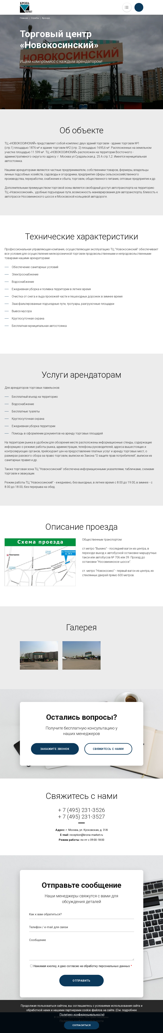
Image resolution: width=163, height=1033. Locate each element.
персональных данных (114, 966)
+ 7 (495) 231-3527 (81, 816)
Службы (35, 18)
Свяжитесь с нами (108, 749)
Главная (24, 18)
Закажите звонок (54, 749)
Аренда (46, 18)
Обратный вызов (138, 7)
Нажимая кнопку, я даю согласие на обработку (81, 966)
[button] (39, 655)
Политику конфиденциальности (81, 1014)
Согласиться (81, 1025)
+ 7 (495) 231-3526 (81, 810)
